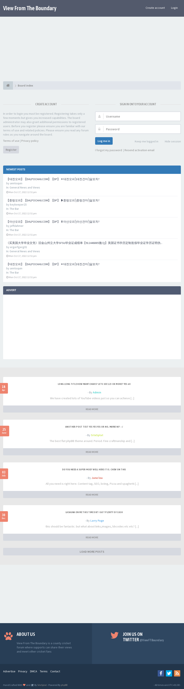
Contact (55, 671)
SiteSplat (97, 435)
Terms (44, 671)
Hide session (170, 141)
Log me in (104, 141)
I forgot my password (108, 150)
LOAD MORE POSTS (92, 551)
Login (174, 8)
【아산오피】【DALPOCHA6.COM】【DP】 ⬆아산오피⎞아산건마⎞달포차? (53, 221)
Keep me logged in (144, 141)
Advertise (9, 671)
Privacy (22, 671)
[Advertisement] (92, 52)
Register (11, 150)
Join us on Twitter (143, 636)
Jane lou (97, 478)
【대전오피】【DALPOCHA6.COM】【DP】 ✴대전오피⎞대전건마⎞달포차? (53, 179)
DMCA (33, 671)
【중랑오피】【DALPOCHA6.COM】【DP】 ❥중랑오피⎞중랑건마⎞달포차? (53, 200)
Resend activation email (139, 150)
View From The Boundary (30, 8)
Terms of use (11, 141)
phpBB (64, 684)
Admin (97, 392)
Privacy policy (30, 141)
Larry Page (97, 520)
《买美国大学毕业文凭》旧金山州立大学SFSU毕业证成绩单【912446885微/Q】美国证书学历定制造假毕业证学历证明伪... (84, 243)
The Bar (14, 209)
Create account (155, 8)
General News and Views (25, 187)
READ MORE (92, 409)
